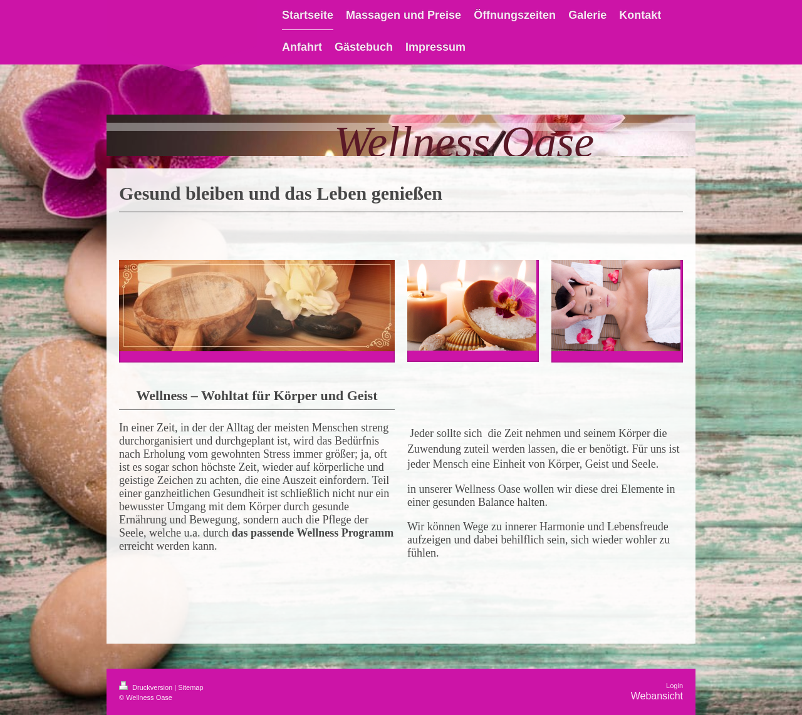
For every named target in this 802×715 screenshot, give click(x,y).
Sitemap (190, 687)
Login (674, 685)
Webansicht (657, 696)
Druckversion (146, 687)
